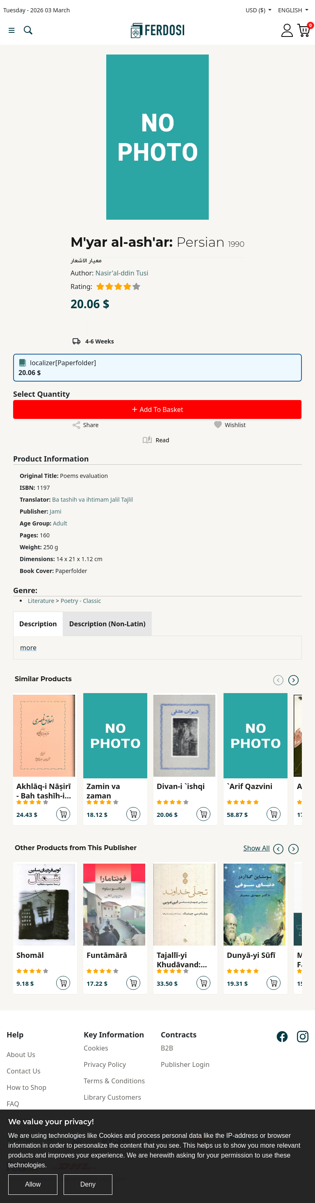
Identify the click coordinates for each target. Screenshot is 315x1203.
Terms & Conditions (114, 1080)
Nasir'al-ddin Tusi (122, 272)
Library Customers (112, 1097)
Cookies (96, 1048)
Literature (41, 601)
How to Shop (26, 1087)
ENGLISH (291, 10)
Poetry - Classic (81, 601)
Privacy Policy (105, 1064)
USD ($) (256, 10)
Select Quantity (41, 394)
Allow (33, 1184)
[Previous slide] (278, 679)
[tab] (38, 624)
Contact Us (24, 1071)
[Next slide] (293, 679)
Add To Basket (157, 409)
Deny (88, 1184)
